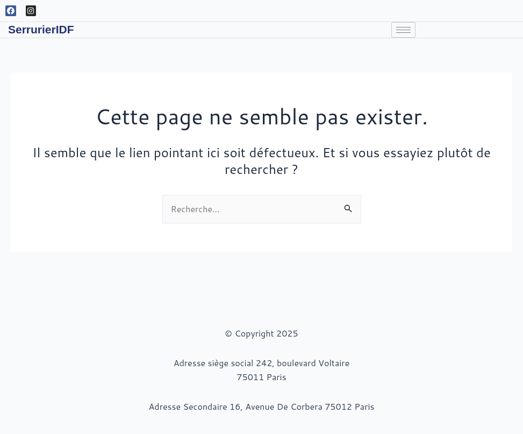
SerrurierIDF (41, 29)
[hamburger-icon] (403, 30)
